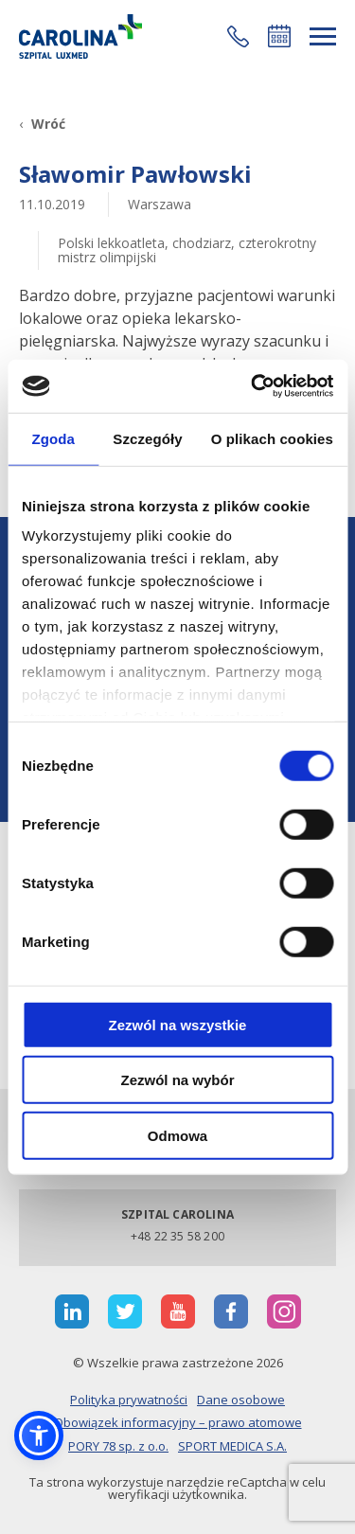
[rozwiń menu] (323, 36)
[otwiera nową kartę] (72, 1311)
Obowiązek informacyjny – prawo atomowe (178, 1422)
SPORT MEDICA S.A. (232, 1446)
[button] (238, 36)
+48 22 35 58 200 (177, 1236)
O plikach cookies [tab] (272, 438)
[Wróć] (42, 124)
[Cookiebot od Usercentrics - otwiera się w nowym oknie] (252, 386)
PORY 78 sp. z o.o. (118, 1446)
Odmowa (177, 1135)
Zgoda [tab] (53, 438)
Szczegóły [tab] (147, 438)
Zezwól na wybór (177, 1080)
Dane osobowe (241, 1399)
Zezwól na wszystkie (178, 1024)
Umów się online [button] (279, 36)
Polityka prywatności (128, 1399)
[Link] (80, 36)
